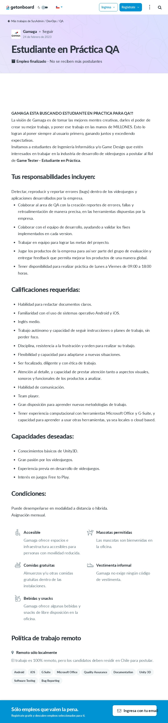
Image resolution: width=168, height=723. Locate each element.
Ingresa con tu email (137, 710)
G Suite (46, 672)
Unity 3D (145, 672)
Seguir (47, 31)
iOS (32, 672)
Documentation (123, 672)
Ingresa (109, 7)
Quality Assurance (95, 672)
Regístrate (131, 7)
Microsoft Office (67, 672)
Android (19, 672)
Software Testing (24, 680)
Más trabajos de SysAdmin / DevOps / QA (35, 21)
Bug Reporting (51, 680)
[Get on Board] (20, 7)
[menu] (149, 7)
